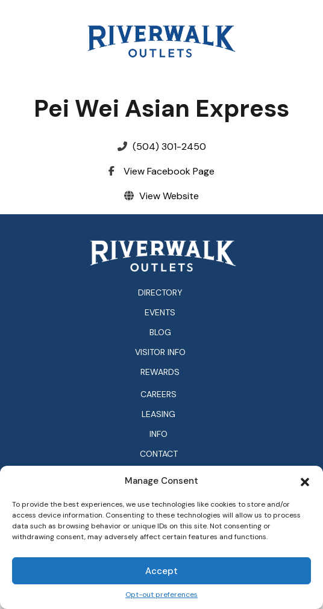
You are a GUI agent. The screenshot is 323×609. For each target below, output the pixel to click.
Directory (160, 292)
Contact (159, 454)
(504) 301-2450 (169, 146)
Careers (158, 394)
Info (158, 434)
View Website (169, 196)
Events (160, 312)
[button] (305, 481)
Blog (160, 332)
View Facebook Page (169, 171)
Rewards (160, 371)
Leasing (158, 414)
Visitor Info (160, 352)
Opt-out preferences (161, 594)
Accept (161, 571)
